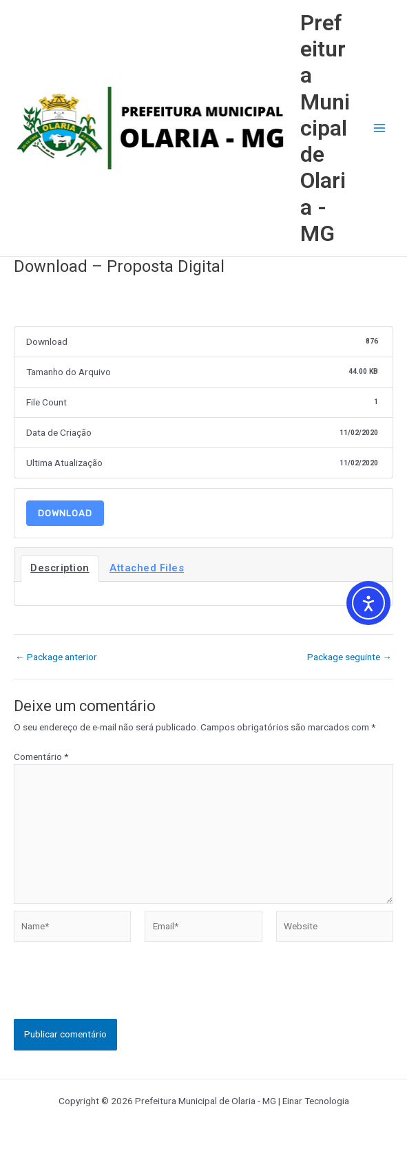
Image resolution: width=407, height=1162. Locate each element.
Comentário (41, 756)
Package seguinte (349, 657)
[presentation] (118, 992)
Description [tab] (60, 568)
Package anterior (56, 657)
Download (65, 513)
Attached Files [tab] (146, 568)
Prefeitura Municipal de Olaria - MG (325, 128)
